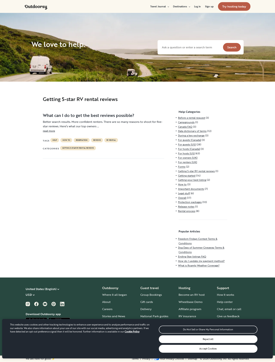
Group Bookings (151, 295)
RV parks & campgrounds (157, 338)
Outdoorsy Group (114, 330)
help (55, 140)
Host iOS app (187, 323)
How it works (225, 295)
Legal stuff (184, 193)
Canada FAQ (185, 127)
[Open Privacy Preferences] (169, 359)
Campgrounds (186, 122)
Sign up (209, 6)
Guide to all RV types (154, 345)
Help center (225, 302)
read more (49, 131)
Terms (135, 359)
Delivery (145, 309)
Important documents (191, 189)
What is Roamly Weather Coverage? (198, 265)
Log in (197, 6)
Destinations (181, 6)
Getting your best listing (192, 180)
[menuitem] (159, 6)
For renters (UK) (187, 162)
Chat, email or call (229, 309)
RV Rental (111, 140)
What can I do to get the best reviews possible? (88, 115)
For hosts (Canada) (189, 149)
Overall (182, 198)
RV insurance (187, 316)
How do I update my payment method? (201, 261)
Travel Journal (159, 6)
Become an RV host (192, 295)
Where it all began (114, 295)
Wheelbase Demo (191, 302)
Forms (181, 166)
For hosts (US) (186, 153)
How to (66, 140)
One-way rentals (151, 323)
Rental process (186, 211)
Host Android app (190, 330)
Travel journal (111, 323)
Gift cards (146, 302)
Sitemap (192, 359)
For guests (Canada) (189, 140)
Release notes (186, 206)
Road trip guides (151, 330)
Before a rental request (191, 118)
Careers (107, 309)
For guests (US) (187, 144)
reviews (97, 140)
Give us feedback (228, 316)
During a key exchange (191, 135)
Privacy (146, 359)
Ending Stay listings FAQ (192, 256)
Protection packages (190, 202)
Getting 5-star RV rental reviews (78, 148)
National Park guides (154, 316)
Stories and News (113, 316)
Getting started (186, 175)
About (106, 302)
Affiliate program (190, 309)
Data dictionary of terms (192, 131)
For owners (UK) (187, 158)
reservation (81, 140)
